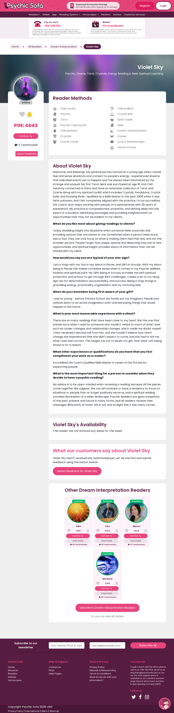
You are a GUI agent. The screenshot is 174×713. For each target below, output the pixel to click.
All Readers (35, 46)
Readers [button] (33, 14)
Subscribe (148, 645)
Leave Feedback (26, 153)
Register (145, 6)
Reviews (105, 14)
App (54, 14)
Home (15, 46)
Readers (13, 673)
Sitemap (54, 711)
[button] (165, 704)
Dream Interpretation (64, 46)
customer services (155, 678)
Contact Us (55, 667)
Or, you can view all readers (107, 616)
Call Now (25, 136)
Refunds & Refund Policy (103, 670)
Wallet (46, 14)
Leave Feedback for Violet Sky (77, 471)
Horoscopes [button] (90, 14)
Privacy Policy (97, 667)
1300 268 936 (52, 26)
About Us (13, 670)
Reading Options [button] (69, 14)
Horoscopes (15, 680)
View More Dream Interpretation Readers (107, 608)
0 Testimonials (26, 145)
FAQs (51, 670)
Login (163, 6)
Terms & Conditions (100, 673)
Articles (117, 14)
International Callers (36, 711)
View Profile (77, 540)
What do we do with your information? (103, 679)
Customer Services (134, 14)
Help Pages (55, 673)
